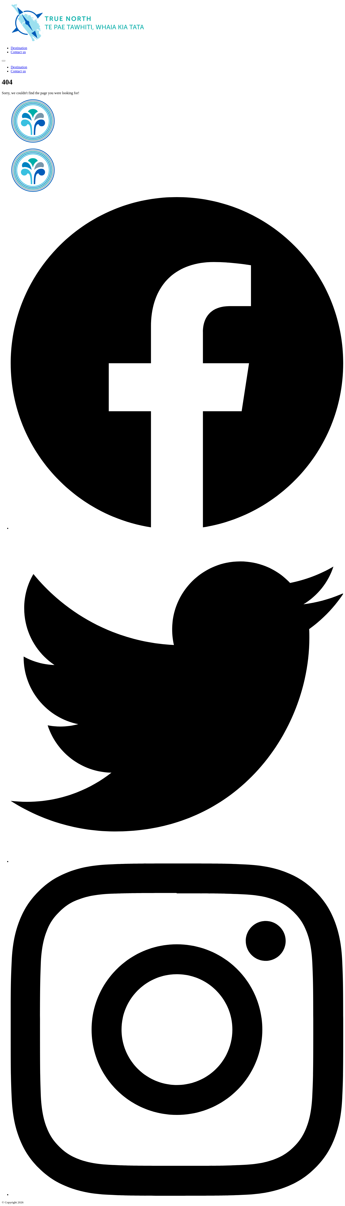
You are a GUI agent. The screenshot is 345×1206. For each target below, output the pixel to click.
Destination (19, 48)
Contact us (18, 52)
